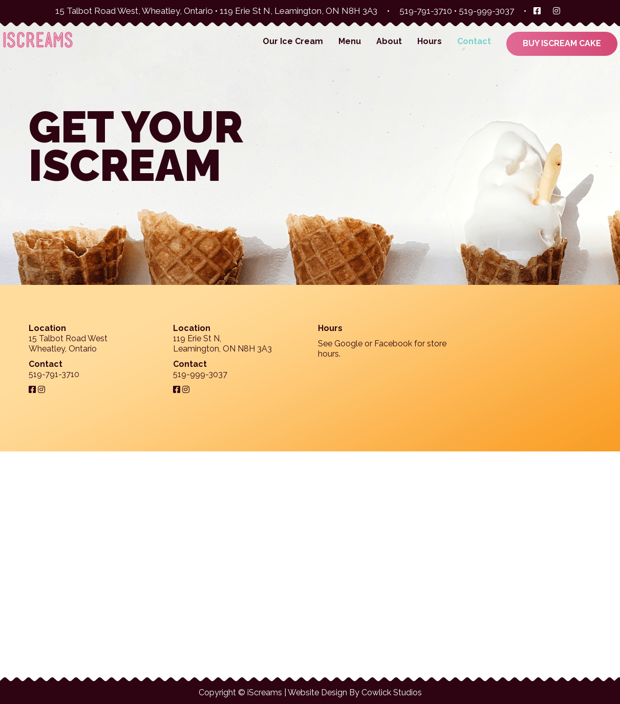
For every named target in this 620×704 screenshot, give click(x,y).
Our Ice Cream (293, 41)
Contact (474, 41)
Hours (429, 41)
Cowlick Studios (391, 692)
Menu (349, 41)
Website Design (317, 692)
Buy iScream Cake (562, 43)
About (389, 41)
